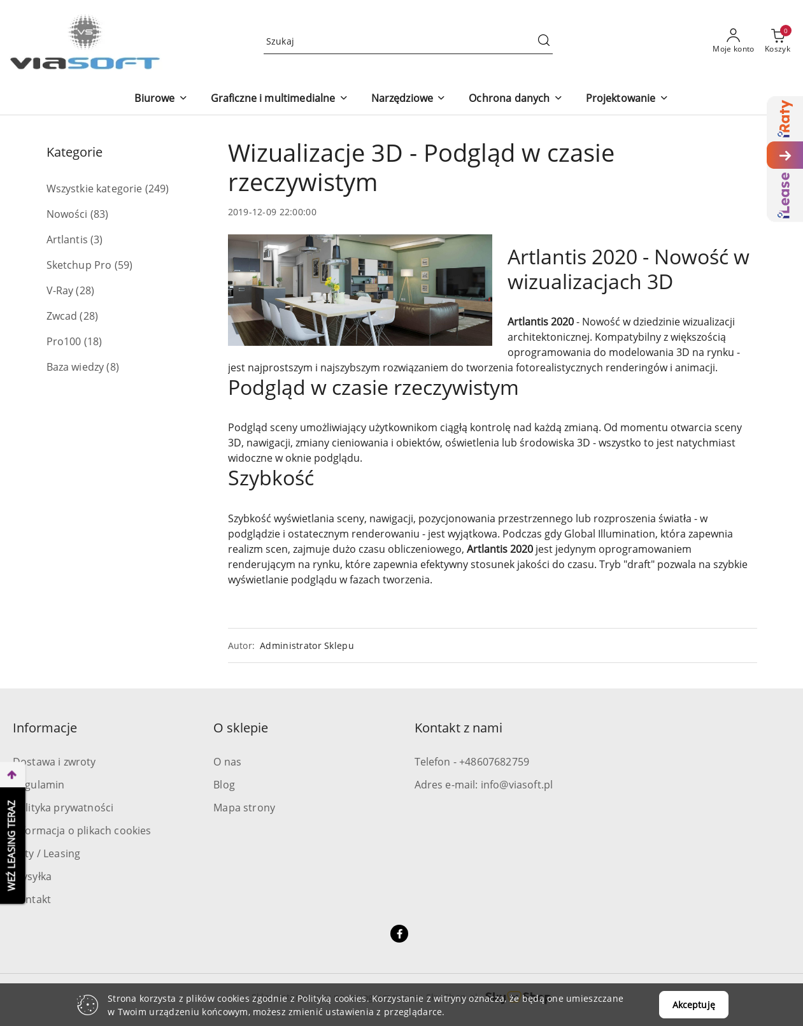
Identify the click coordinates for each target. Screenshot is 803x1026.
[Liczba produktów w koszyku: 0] (777, 41)
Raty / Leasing (46, 853)
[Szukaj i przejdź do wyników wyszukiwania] (544, 41)
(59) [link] (124, 265)
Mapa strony (244, 808)
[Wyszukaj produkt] (408, 41)
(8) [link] (112, 367)
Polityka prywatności (63, 808)
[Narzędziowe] (408, 99)
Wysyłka (32, 876)
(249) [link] (157, 189)
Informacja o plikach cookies (82, 830)
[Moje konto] (733, 41)
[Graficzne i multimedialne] (279, 99)
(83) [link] (99, 214)
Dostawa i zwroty (54, 762)
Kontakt (32, 899)
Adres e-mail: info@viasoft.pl (484, 785)
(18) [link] (93, 341)
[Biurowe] (160, 99)
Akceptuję (693, 1005)
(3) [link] (96, 239)
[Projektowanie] (627, 99)
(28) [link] (85, 290)
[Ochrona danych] (515, 99)
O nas (227, 762)
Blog (224, 785)
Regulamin (38, 785)
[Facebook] (399, 934)
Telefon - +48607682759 (472, 762)
